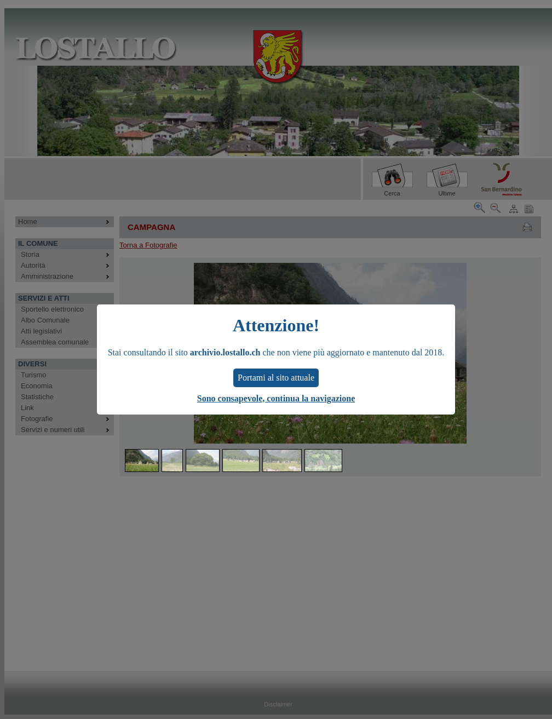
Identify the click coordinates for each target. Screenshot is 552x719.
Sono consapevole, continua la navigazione (276, 398)
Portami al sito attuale (276, 377)
